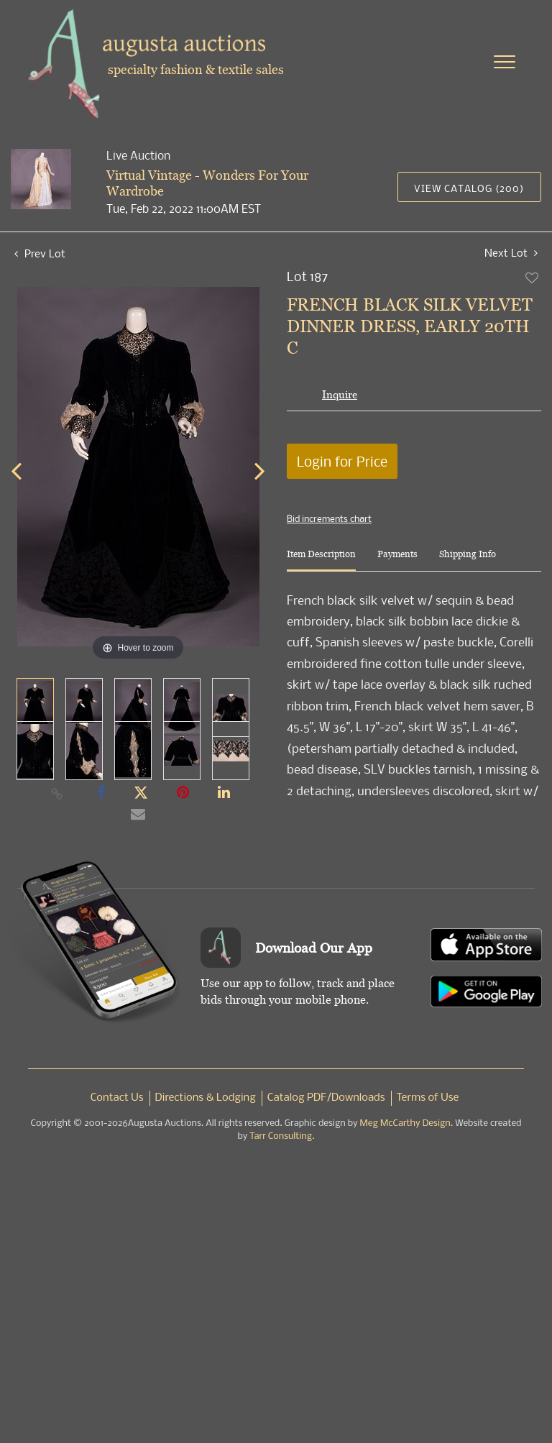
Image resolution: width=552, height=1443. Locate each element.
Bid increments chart (329, 518)
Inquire (339, 394)
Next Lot (511, 253)
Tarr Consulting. (281, 1136)
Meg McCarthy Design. (407, 1123)
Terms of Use (428, 1098)
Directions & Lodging (205, 1098)
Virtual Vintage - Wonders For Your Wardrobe (207, 183)
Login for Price (342, 461)
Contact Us (117, 1098)
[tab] (321, 560)
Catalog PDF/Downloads (326, 1098)
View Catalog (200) (469, 188)
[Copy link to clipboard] (57, 793)
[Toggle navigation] (504, 61)
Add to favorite (532, 277)
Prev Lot (39, 253)
